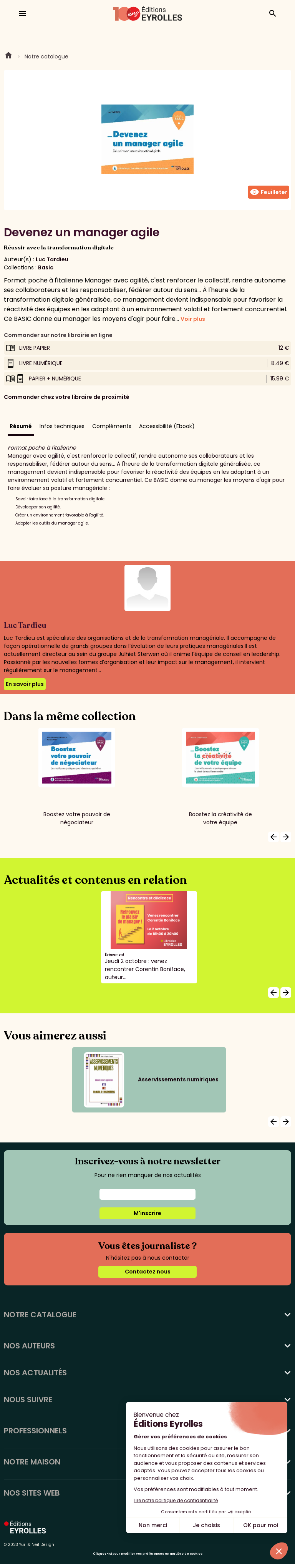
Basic (45, 267)
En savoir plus (25, 684)
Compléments (111, 426)
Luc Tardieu (52, 259)
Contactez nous (148, 1271)
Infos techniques (62, 426)
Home (8, 56)
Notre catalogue (46, 56)
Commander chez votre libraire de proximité (66, 397)
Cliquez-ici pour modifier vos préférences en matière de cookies (147, 1554)
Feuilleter (268, 192)
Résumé (21, 426)
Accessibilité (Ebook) (167, 426)
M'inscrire (147, 1213)
